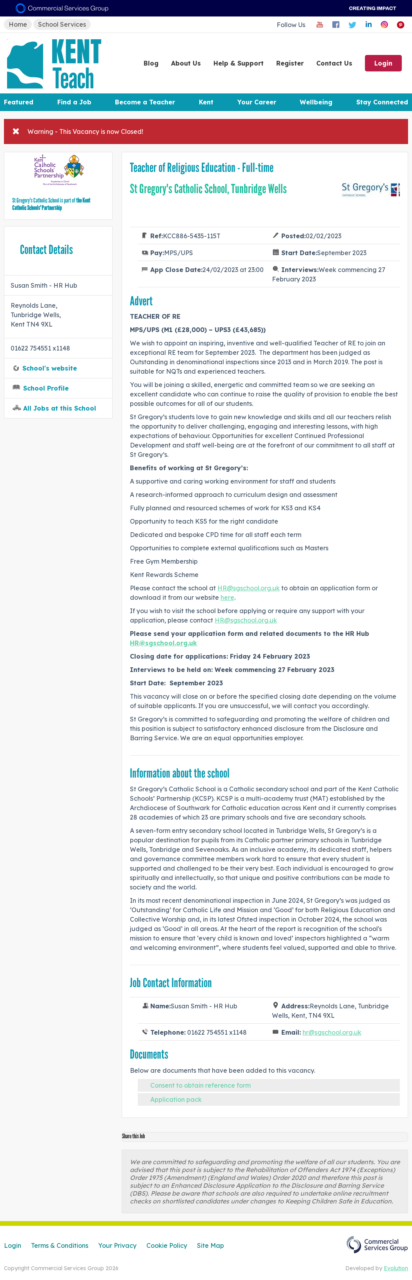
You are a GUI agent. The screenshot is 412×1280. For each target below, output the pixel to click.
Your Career (256, 102)
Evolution (396, 1268)
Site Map (210, 1245)
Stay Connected (382, 102)
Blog (151, 63)
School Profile (46, 388)
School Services (62, 24)
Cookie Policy (166, 1245)
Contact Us (334, 63)
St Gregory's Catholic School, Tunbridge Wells (208, 188)
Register (290, 63)
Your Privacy (117, 1245)
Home (18, 24)
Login (383, 63)
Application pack (176, 1099)
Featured (18, 102)
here (227, 597)
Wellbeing (316, 102)
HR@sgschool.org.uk (248, 588)
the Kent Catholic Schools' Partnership (51, 204)
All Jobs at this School (59, 408)
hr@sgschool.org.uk (332, 1032)
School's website (49, 368)
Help (238, 63)
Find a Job (74, 102)
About (186, 63)
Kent (206, 102)
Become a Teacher (145, 102)
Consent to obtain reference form (200, 1085)
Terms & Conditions (59, 1245)
